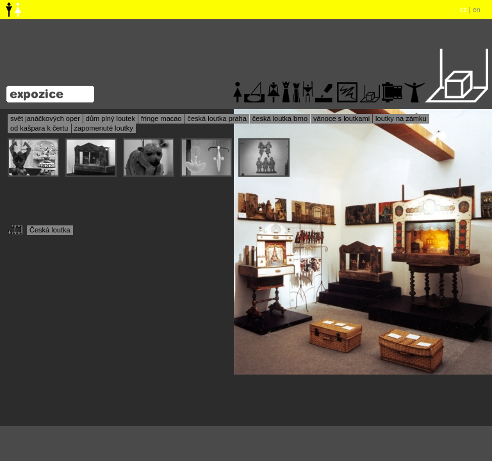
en (476, 9)
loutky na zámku (400, 118)
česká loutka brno (280, 118)
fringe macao (161, 118)
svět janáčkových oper (45, 118)
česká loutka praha (216, 118)
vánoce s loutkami (341, 118)
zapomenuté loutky (103, 128)
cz (463, 9)
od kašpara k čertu (39, 128)
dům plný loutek (110, 118)
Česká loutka (49, 230)
